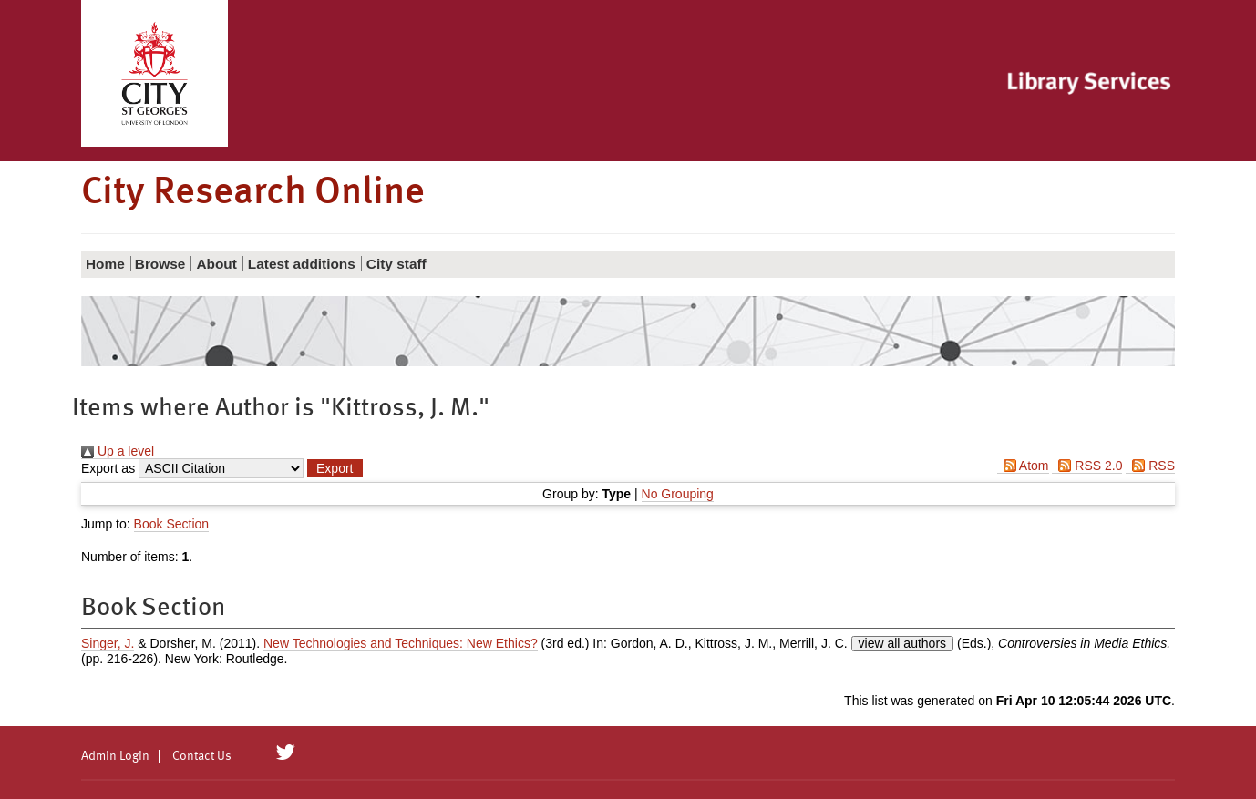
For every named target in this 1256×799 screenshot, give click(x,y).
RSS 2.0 (1087, 465)
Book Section (172, 524)
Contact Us (202, 756)
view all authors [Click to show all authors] (903, 643)
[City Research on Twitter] (286, 752)
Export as (108, 468)
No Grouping (678, 494)
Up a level (117, 451)
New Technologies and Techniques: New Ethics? (400, 643)
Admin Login (115, 756)
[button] (334, 468)
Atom (1023, 465)
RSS (1150, 465)
